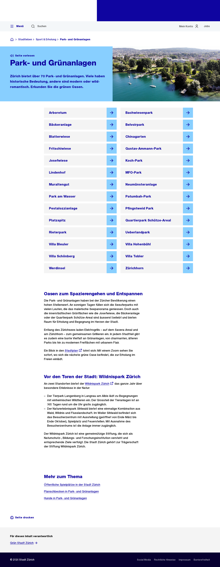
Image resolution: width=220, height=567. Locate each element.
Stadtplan (73, 350)
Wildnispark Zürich (99, 383)
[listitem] (144, 559)
